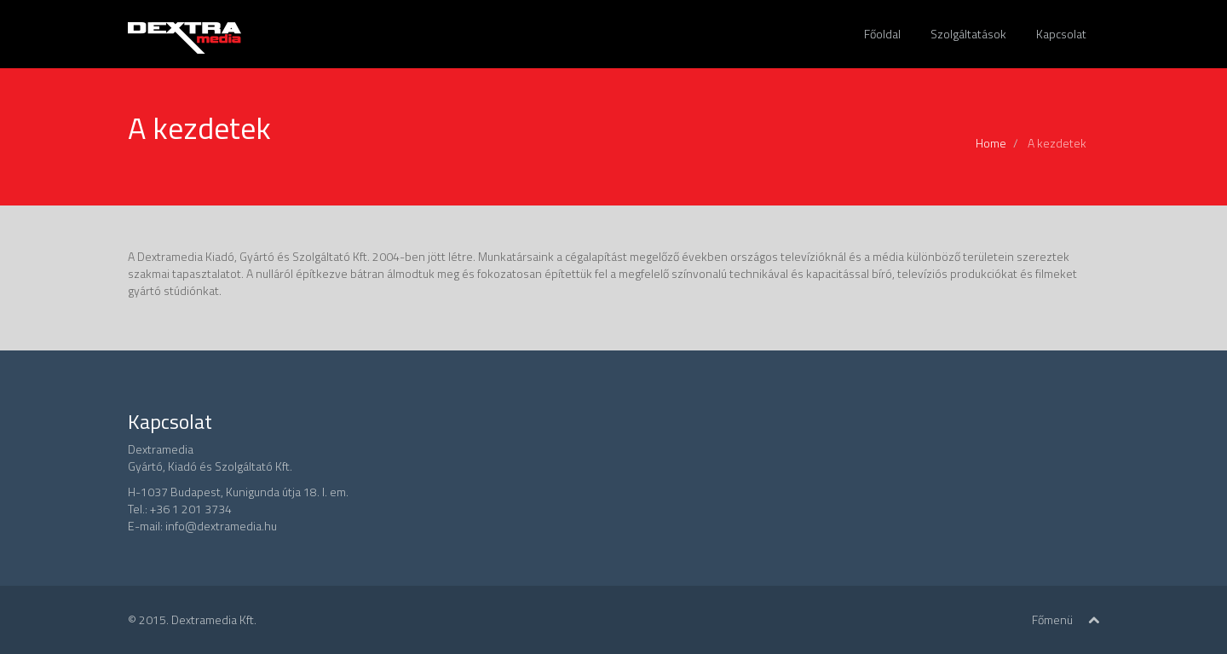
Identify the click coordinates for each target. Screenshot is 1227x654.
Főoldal (882, 34)
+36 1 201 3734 (191, 509)
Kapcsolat (1061, 34)
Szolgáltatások (968, 34)
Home (991, 143)
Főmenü (1052, 619)
